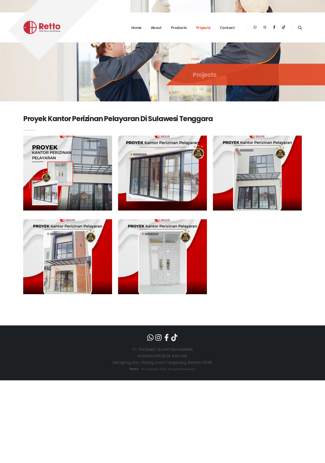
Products (179, 27)
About (156, 27)
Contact (227, 27)
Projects (203, 27)
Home (136, 27)
